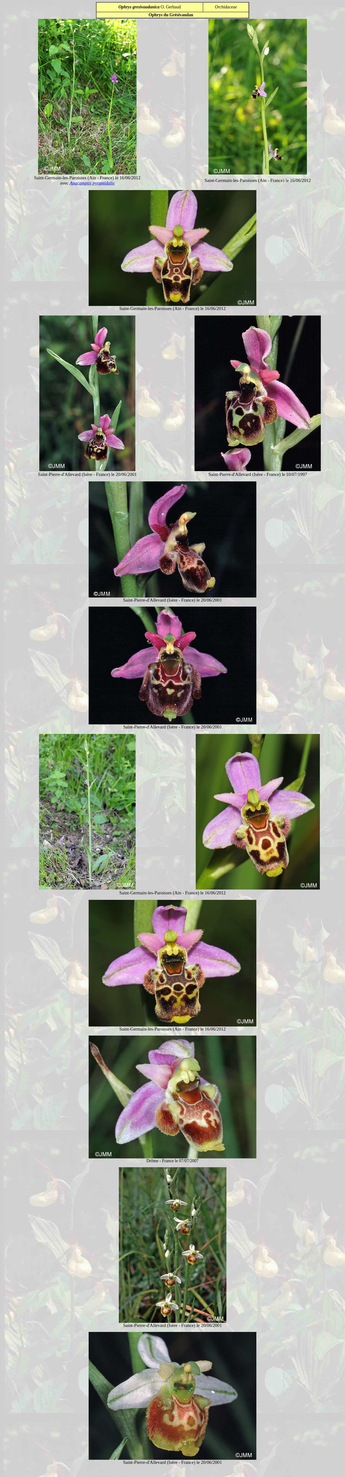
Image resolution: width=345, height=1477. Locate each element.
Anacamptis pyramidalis (92, 183)
